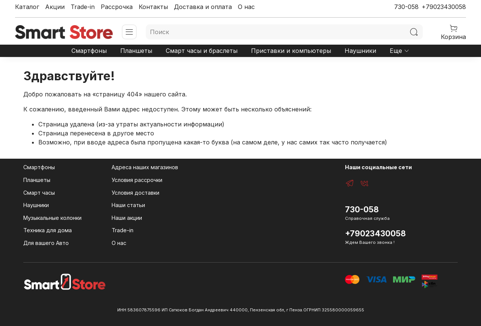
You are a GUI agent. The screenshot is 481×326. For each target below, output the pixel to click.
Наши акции (127, 218)
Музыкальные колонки (52, 218)
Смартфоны (89, 50)
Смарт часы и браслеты (201, 50)
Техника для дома (47, 230)
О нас (246, 7)
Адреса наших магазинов (145, 167)
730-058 (406, 7)
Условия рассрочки (137, 180)
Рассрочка (117, 7)
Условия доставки (135, 192)
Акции (55, 7)
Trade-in (83, 7)
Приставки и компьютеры (291, 50)
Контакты (153, 7)
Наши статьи (128, 205)
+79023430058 (444, 7)
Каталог (27, 7)
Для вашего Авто (46, 243)
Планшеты (136, 50)
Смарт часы (39, 192)
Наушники (360, 50)
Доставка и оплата (203, 7)
